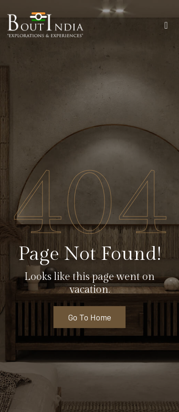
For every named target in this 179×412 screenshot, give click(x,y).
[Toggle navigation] (166, 27)
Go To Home (89, 317)
